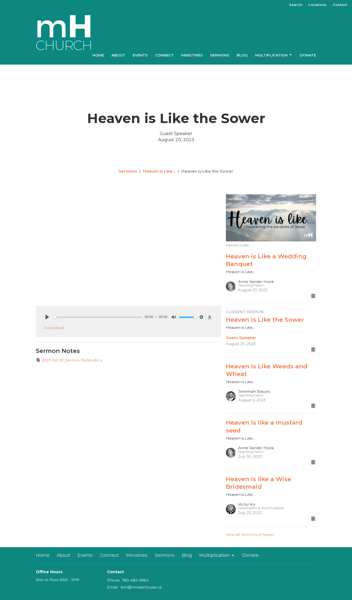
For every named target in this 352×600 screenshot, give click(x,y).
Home (98, 55)
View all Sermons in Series (250, 534)
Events (140, 55)
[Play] (47, 317)
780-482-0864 (135, 580)
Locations (317, 5)
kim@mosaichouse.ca (141, 587)
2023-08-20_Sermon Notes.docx (69, 360)
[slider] (98, 317)
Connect (164, 55)
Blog (242, 55)
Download (54, 327)
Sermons (219, 55)
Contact (340, 5)
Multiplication (274, 55)
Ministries (192, 55)
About (118, 55)
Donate (308, 55)
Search (295, 5)
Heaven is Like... (159, 171)
